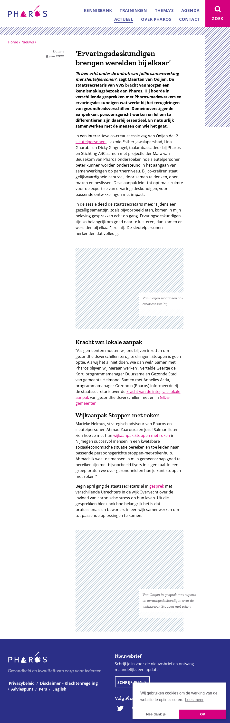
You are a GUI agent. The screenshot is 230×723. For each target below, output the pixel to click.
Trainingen (133, 10)
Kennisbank (98, 10)
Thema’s (164, 10)
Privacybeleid (22, 683)
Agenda (190, 10)
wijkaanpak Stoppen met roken (141, 435)
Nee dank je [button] (156, 714)
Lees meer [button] (194, 700)
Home (13, 42)
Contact (189, 19)
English (59, 689)
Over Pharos (156, 19)
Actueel (123, 19)
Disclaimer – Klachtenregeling (69, 683)
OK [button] (202, 714)
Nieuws (27, 42)
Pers (43, 689)
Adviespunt (22, 689)
